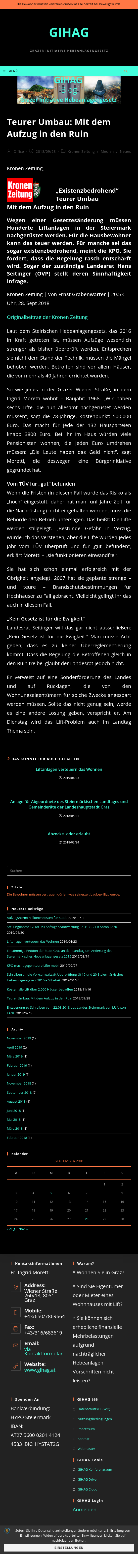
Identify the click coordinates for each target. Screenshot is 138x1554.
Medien (107, 151)
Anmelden (84, 1509)
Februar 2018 (17, 1137)
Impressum (86, 1429)
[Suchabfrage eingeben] (69, 871)
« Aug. (11, 1229)
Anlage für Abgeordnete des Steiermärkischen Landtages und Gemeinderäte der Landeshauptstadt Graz (69, 804)
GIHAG (69, 32)
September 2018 (19, 1092)
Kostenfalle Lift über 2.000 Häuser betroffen (40, 989)
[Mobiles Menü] (10, 71)
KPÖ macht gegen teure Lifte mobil (33, 965)
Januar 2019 (16, 1074)
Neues (125, 151)
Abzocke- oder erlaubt (69, 834)
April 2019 (14, 1047)
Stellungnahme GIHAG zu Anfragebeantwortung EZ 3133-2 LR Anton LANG (62, 927)
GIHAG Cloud (87, 1489)
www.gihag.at (39, 1370)
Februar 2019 (17, 1065)
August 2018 (16, 1101)
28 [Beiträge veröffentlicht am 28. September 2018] (87, 1219)
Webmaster (86, 1448)
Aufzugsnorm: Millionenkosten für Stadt (37, 917)
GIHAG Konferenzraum (95, 1469)
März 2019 (15, 1056)
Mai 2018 (14, 1119)
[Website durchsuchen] (125, 71)
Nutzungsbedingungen (95, 1419)
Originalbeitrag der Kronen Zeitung (47, 317)
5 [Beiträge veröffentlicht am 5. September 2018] (51, 1193)
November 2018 (19, 1083)
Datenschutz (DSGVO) (94, 1409)
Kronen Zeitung (81, 151)
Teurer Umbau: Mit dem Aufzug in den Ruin (39, 998)
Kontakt (84, 1438)
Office (18, 151)
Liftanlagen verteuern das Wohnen (69, 769)
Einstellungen (69, 1548)
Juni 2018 (14, 1110)
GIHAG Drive (87, 1479)
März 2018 (15, 1128)
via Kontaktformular (43, 1351)
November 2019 (19, 1038)
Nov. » (23, 1229)
